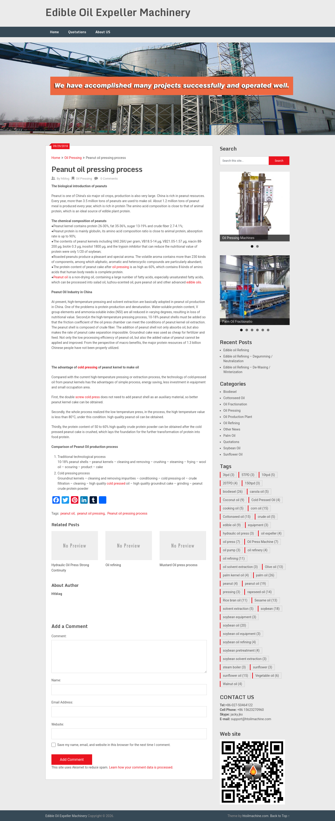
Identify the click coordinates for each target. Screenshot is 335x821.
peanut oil (67, 513)
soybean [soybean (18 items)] (270, 609)
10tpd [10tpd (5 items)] (268, 475)
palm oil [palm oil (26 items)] (265, 575)
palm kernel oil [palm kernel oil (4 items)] (236, 575)
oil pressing (120, 267)
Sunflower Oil (232, 454)
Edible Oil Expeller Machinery (118, 12)
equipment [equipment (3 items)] (258, 525)
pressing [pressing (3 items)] (231, 592)
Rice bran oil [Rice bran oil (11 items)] (235, 600)
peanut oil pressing (91, 513)
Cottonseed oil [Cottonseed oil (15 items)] (237, 517)
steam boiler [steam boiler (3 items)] (234, 667)
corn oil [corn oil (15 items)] (259, 508)
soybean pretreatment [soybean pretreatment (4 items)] (241, 650)
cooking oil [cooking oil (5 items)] (233, 508)
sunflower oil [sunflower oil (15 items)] (235, 675)
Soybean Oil (231, 448)
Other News (231, 429)
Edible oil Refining (236, 350)
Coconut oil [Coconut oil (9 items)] (233, 500)
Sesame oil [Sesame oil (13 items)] (266, 600)
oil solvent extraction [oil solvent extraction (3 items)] (240, 567)
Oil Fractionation (235, 404)
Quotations (77, 32)
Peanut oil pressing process (127, 513)
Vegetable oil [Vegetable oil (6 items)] (267, 675)
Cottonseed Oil (234, 398)
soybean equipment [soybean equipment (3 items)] (239, 617)
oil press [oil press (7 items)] (231, 542)
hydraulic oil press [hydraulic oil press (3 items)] (238, 533)
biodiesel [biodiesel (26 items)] (233, 491)
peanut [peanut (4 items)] (230, 583)
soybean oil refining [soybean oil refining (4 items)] (239, 642)
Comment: (59, 636)
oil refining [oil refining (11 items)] (234, 558)
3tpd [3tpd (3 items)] (228, 475)
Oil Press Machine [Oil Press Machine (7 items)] (262, 542)
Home (54, 32)
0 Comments (109, 178)
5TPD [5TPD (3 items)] (247, 475)
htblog (65, 178)
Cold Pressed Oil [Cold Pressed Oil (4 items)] (265, 500)
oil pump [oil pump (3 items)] (231, 550)
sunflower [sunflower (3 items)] (262, 667)
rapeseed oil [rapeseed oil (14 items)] (259, 592)
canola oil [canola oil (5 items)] (259, 491)
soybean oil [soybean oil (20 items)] (234, 625)
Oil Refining (231, 423)
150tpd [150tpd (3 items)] (252, 483)
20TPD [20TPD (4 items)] (230, 483)
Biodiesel (230, 392)
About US (102, 32)
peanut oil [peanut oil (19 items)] (255, 583)
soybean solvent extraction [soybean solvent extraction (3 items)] (244, 659)
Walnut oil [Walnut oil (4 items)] (232, 684)
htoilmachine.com (255, 816)
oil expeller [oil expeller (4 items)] (271, 533)
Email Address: (62, 702)
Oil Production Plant (237, 417)
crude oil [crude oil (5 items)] (266, 517)
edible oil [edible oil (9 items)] (232, 525)
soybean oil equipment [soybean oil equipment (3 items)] (242, 634)
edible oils (193, 282)
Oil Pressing (73, 158)
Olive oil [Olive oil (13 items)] (274, 567)
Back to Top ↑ (280, 816)
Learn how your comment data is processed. (141, 767)
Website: (57, 724)
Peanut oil (60, 277)
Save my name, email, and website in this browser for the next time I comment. (114, 745)
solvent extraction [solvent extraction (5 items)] (238, 609)
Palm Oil (229, 435)
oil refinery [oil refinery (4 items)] (258, 550)
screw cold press (87, 397)
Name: (56, 680)
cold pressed (116, 483)
